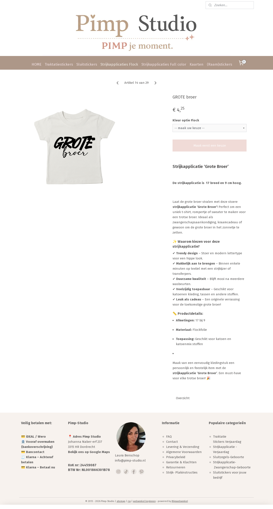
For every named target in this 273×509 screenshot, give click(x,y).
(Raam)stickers (219, 64)
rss (129, 501)
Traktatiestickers (59, 64)
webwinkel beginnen (144, 501)
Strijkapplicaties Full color (163, 64)
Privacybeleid (175, 457)
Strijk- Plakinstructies (181, 472)
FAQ (169, 436)
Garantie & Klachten (181, 462)
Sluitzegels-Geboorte (228, 457)
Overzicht (183, 398)
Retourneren (175, 467)
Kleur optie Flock (186, 120)
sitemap (121, 501)
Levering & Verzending (182, 447)
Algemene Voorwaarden (184, 452)
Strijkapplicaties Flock (119, 64)
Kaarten (196, 64)
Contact (172, 442)
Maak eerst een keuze (209, 145)
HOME (36, 64)
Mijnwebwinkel (180, 501)
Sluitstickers (86, 64)
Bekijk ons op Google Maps (89, 452)
